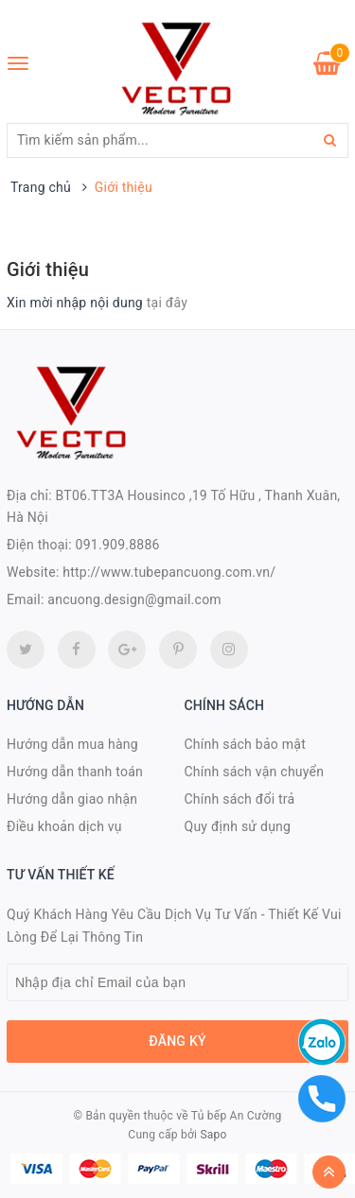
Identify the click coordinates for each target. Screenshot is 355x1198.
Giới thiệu (48, 269)
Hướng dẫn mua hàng (72, 744)
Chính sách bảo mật (245, 744)
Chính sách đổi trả (240, 799)
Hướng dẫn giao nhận (72, 799)
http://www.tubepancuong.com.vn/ (168, 572)
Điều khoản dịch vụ (64, 826)
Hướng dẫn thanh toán (75, 771)
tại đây (167, 302)
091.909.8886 (118, 544)
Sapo (213, 1134)
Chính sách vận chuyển (255, 771)
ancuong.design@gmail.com (134, 599)
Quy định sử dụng (238, 826)
